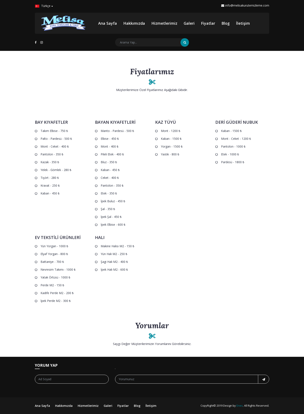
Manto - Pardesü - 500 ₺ (117, 131)
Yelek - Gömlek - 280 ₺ (56, 170)
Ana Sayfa (107, 23)
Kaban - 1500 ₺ (171, 139)
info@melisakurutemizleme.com (245, 5)
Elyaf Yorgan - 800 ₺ (54, 254)
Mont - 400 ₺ (109, 146)
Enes (239, 405)
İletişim (243, 23)
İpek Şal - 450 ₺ (111, 217)
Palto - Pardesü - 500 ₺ (56, 139)
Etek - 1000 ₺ (230, 154)
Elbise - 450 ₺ (110, 139)
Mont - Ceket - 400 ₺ (55, 146)
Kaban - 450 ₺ (50, 193)
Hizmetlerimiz (164, 23)
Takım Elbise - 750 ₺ (54, 131)
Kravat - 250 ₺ (50, 185)
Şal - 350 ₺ (108, 209)
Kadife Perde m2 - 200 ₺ (57, 293)
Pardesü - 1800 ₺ (232, 162)
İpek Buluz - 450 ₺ (113, 201)
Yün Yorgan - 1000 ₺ (54, 246)
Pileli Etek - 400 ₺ (112, 154)
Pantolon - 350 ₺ (52, 154)
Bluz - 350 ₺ (109, 162)
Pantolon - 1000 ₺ (233, 146)
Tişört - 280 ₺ (50, 178)
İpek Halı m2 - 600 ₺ (114, 269)
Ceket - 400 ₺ (110, 178)
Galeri (189, 23)
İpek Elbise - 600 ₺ (113, 225)
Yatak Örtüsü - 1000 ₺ (55, 277)
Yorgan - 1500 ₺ (172, 146)
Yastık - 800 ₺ (170, 154)
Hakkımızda (134, 23)
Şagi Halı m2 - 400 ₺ (114, 262)
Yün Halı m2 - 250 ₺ (114, 254)
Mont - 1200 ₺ (170, 131)
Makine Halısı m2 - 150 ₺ (117, 246)
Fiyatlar (208, 23)
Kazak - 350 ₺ (50, 162)
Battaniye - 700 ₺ (52, 262)
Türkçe (42, 6)
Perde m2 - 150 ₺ (52, 285)
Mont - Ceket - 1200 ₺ (236, 139)
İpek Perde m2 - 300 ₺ (56, 301)
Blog (225, 23)
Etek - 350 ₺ (109, 193)
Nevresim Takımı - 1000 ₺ (58, 269)
